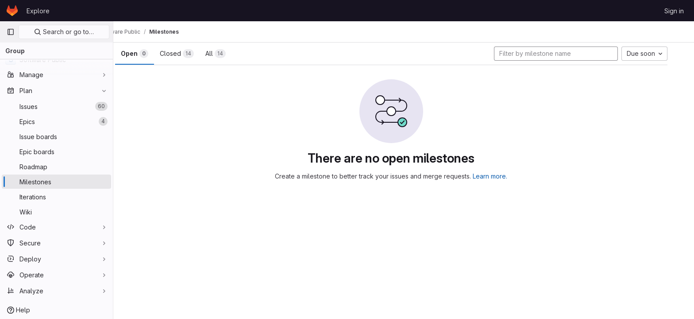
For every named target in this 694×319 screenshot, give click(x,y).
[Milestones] (56, 182)
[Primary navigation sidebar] (11, 32)
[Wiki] (56, 212)
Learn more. (503, 176)
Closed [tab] (189, 53)
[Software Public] (56, 59)
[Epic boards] (56, 151)
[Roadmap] (56, 167)
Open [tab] (147, 53)
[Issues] (56, 106)
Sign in (674, 11)
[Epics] (56, 121)
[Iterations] (56, 197)
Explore (38, 11)
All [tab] (228, 53)
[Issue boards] (56, 136)
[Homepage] (12, 11)
